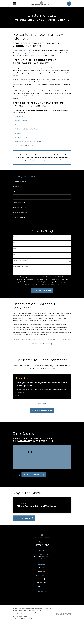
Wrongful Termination (21, 120)
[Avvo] (44, 597)
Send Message (42, 292)
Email (15, 256)
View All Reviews (42, 412)
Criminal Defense (42, 574)
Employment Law (42, 577)
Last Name (16, 244)
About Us (42, 570)
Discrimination (19, 116)
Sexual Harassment (21, 137)
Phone (15, 250)
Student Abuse (42, 585)
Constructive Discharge (22, 125)
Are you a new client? (20, 262)
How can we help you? (20, 268)
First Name (16, 238)
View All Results (34, 477)
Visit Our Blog (24, 520)
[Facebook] (40, 597)
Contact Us (42, 588)
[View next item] (44, 405)
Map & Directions (42, 561)
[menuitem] (42, 181)
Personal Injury (42, 581)
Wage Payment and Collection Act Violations (29, 141)
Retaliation (18, 133)
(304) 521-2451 (42, 547)
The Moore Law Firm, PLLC (23, 50)
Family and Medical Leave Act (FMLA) (26, 129)
